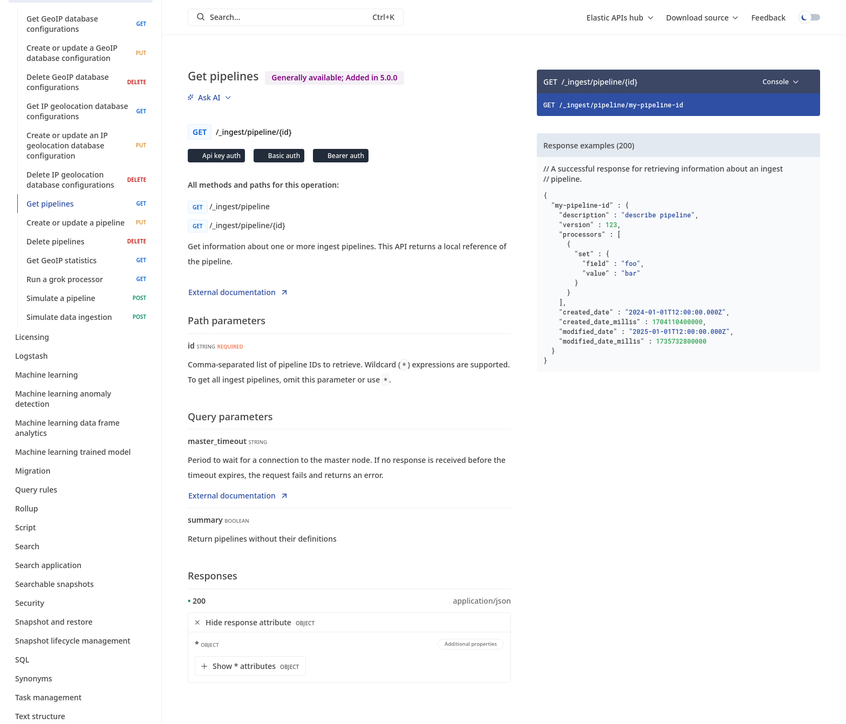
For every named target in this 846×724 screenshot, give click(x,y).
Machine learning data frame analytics (80, 428)
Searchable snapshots (80, 584)
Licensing (80, 337)
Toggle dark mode (809, 17)
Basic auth (283, 155)
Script (80, 527)
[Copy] (808, 81)
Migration (80, 471)
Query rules (80, 489)
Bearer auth (345, 155)
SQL (80, 659)
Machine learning (80, 375)
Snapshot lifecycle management (80, 641)
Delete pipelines (86, 241)
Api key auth (221, 155)
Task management (80, 697)
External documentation (238, 292)
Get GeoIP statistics (86, 260)
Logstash (80, 356)
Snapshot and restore (80, 622)
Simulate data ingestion (86, 317)
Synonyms (80, 678)
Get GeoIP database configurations (86, 23)
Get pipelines (86, 204)
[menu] (619, 17)
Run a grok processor (86, 279)
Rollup (80, 508)
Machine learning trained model (80, 452)
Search (80, 546)
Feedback (768, 17)
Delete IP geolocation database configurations (86, 179)
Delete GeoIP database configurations (86, 82)
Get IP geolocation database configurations (86, 111)
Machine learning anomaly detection (80, 398)
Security (80, 603)
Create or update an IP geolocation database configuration (86, 145)
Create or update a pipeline (86, 222)
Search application (80, 565)
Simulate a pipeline (86, 298)
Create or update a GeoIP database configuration (86, 53)
